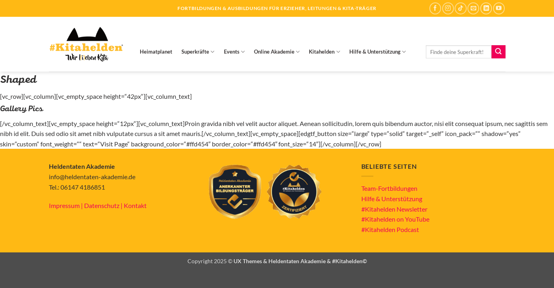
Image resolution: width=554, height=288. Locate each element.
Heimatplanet (156, 51)
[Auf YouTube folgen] (499, 8)
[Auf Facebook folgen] (435, 8)
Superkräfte (197, 52)
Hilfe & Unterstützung (377, 52)
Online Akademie (277, 52)
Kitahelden (324, 52)
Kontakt (135, 205)
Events (234, 52)
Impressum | (66, 205)
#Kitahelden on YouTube (395, 219)
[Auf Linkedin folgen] (486, 8)
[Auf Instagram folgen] (448, 8)
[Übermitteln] (498, 52)
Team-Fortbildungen (389, 188)
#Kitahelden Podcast (390, 229)
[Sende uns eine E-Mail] (473, 8)
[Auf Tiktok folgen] (460, 8)
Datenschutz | (104, 205)
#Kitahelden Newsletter (394, 209)
